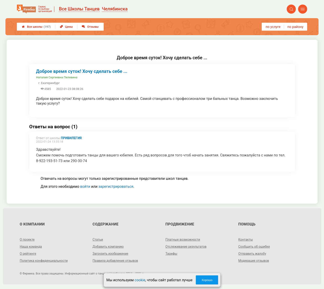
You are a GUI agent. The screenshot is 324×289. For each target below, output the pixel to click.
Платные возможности (183, 239)
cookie (140, 280)
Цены (66, 26)
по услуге (273, 27)
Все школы (36, 26)
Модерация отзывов (253, 260)
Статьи (98, 239)
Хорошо (206, 280)
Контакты (245, 239)
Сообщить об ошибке (254, 246)
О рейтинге (28, 253)
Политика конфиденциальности (44, 260)
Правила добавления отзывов (115, 260)
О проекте (27, 239)
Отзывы (90, 26)
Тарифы (171, 253)
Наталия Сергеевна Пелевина (57, 77)
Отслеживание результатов (186, 246)
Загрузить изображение (110, 253)
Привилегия (71, 138)
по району (295, 27)
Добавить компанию (108, 246)
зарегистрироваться (115, 186)
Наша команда (31, 246)
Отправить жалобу (252, 253)
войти (85, 186)
